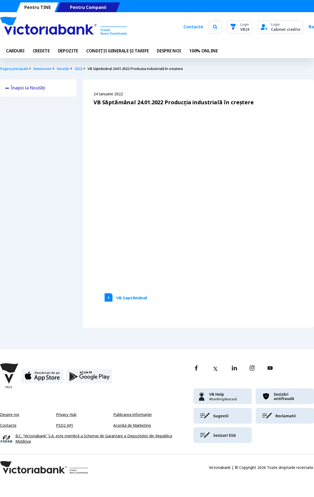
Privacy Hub (66, 414)
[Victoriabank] (63, 27)
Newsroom (42, 68)
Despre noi (9, 414)
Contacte (193, 27)
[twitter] (215, 369)
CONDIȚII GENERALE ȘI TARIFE (117, 51)
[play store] (89, 378)
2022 (78, 68)
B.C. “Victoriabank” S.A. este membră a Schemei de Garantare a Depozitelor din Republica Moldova (93, 439)
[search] (215, 26)
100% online (203, 51)
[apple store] (42, 378)
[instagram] (252, 368)
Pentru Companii (88, 7)
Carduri (15, 51)
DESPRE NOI (169, 51)
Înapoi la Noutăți (28, 88)
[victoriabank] (222, 396)
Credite (41, 51)
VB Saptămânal (131, 298)
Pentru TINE (37, 7)
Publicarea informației (132, 414)
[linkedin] (234, 368)
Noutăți (63, 68)
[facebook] (196, 368)
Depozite (68, 51)
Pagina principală (14, 68)
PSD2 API (64, 425)
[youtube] (270, 368)
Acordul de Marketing (132, 425)
